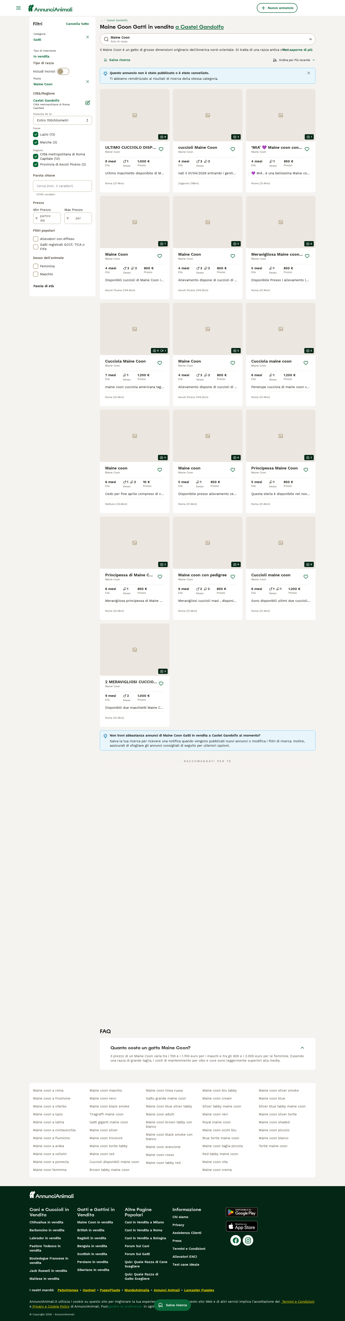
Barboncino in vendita (46, 1230)
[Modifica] (87, 223)
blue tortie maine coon (220, 1138)
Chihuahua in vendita (46, 1222)
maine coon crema (217, 1170)
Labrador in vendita (45, 1238)
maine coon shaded (274, 1122)
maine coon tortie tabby (109, 1146)
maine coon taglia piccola (222, 1146)
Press (177, 1241)
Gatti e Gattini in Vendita (96, 1212)
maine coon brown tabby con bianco (169, 1124)
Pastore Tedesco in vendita (45, 1248)
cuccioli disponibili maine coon (114, 1162)
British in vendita (91, 1230)
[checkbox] (35, 123)
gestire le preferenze (125, 1306)
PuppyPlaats (110, 1290)
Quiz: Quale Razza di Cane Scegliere (146, 1264)
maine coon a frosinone (51, 1098)
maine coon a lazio (48, 1114)
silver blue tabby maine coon (282, 1106)
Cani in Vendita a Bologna (145, 1238)
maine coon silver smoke (279, 1090)
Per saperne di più (297, 50)
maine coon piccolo (274, 1130)
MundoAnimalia (137, 1290)
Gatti (38, 44)
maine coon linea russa (164, 1090)
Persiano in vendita (92, 1262)
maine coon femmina (49, 1170)
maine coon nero (103, 1098)
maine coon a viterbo (49, 1106)
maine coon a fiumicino (51, 1138)
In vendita (45, 64)
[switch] (63, 91)
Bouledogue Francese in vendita (48, 1260)
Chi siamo (180, 1217)
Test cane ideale (185, 1265)
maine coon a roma (48, 1090)
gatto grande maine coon (166, 1098)
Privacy (178, 1225)
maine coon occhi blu (219, 1130)
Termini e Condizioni (188, 1249)
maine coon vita (215, 1162)
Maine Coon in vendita (95, 1222)
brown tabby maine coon (109, 1170)
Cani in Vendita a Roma (143, 1230)
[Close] (309, 73)
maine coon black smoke (109, 1106)
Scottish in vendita (92, 1254)
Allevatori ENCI (184, 1257)
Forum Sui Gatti (137, 1254)
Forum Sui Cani (137, 1246)
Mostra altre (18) (75, 204)
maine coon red (102, 1154)
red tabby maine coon (220, 1154)
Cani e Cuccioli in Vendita (49, 1212)
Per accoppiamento (52, 75)
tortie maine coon (273, 1146)
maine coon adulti (160, 1114)
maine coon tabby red (163, 1163)
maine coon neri (215, 1114)
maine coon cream (217, 1098)
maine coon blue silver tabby (169, 1106)
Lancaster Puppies (199, 1290)
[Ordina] (294, 60)
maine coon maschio (106, 1090)
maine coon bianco (273, 1138)
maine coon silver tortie (278, 1114)
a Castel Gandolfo (199, 27)
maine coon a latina (48, 1122)
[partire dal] (47, 339)
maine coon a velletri (50, 1154)
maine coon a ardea (48, 1146)
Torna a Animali (47, 33)
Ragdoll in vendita (91, 1238)
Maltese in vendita (44, 1279)
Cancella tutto (77, 24)
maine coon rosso (160, 1155)
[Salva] (161, 149)
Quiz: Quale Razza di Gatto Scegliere (141, 1276)
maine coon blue (272, 1098)
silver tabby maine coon (221, 1106)
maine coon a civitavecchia (54, 1130)
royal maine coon (216, 1122)
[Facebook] (235, 1240)
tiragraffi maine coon (106, 1114)
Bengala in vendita (92, 1246)
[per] (78, 339)
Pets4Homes (68, 1290)
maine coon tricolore (106, 1138)
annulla (83, 101)
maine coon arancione (163, 1147)
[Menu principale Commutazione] (18, 8)
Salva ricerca (117, 60)
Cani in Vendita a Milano (144, 1222)
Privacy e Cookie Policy (50, 1306)
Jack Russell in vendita (48, 1271)
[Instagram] (248, 1240)
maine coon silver (104, 1130)
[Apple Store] (241, 1226)
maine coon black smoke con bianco (169, 1137)
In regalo (70, 64)
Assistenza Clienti (186, 1233)
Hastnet (89, 1290)
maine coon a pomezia (51, 1162)
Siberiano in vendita (93, 1270)
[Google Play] (242, 1212)
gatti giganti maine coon (109, 1122)
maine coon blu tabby (219, 1090)
